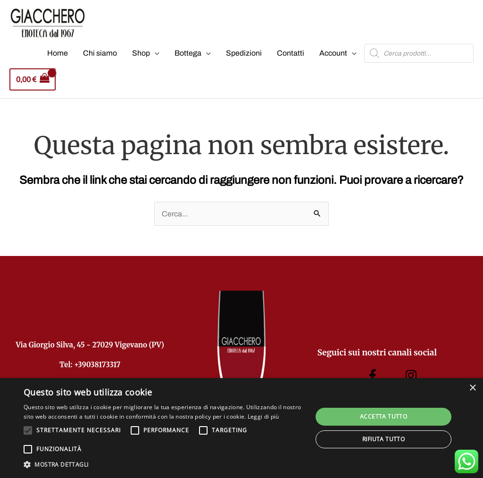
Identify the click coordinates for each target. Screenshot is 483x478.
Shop (141, 53)
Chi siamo (100, 53)
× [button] (472, 388)
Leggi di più (263, 416)
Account (333, 53)
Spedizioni (244, 53)
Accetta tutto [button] (383, 416)
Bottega (188, 53)
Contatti (290, 53)
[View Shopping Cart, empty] (32, 79)
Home (57, 53)
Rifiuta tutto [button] (383, 439)
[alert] (241, 428)
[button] (164, 465)
